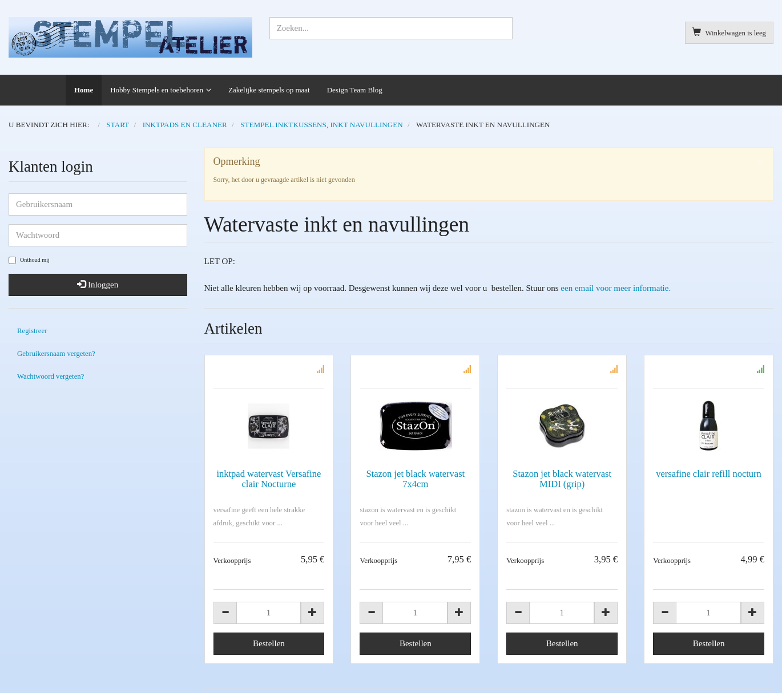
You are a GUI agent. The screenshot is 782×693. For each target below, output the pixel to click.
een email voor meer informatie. (616, 288)
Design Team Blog (354, 90)
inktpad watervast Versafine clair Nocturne (268, 478)
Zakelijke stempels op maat (269, 90)
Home (83, 90)
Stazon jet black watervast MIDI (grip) (562, 478)
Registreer (32, 331)
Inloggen (97, 284)
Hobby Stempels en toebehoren (156, 90)
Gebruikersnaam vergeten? (56, 354)
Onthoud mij (29, 260)
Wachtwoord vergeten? (50, 376)
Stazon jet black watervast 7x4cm (415, 478)
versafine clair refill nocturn (708, 473)
